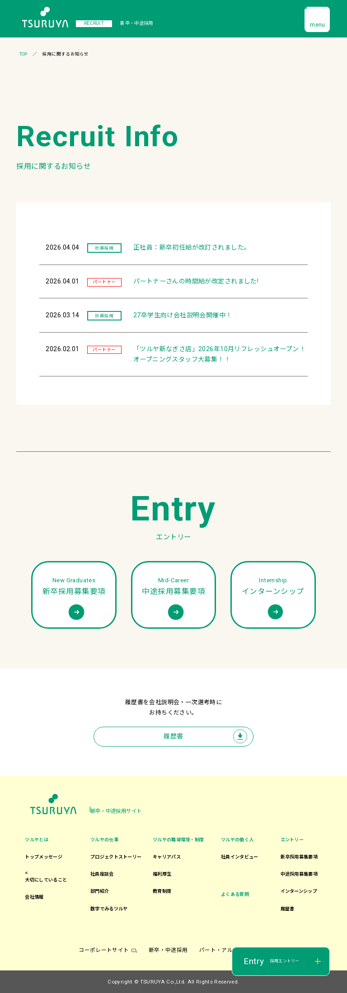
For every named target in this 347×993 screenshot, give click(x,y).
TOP (23, 53)
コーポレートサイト (104, 950)
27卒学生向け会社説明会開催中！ (182, 315)
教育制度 (162, 891)
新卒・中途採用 (168, 950)
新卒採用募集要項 (299, 856)
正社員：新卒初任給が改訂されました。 (192, 247)
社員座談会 (102, 874)
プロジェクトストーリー (115, 856)
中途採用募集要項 (299, 874)
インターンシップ (299, 891)
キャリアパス (167, 856)
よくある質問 (235, 894)
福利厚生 (162, 874)
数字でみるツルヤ (108, 908)
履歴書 (173, 736)
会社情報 (34, 897)
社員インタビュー (239, 856)
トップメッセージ (43, 856)
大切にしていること (46, 879)
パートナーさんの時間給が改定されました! (195, 281)
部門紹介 (99, 891)
